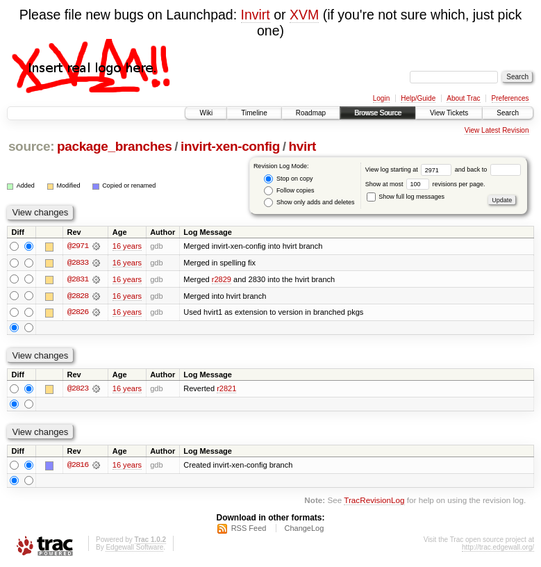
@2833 (77, 262)
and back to (488, 169)
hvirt (302, 146)
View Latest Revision (497, 130)
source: (31, 146)
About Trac (463, 98)
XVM (304, 14)
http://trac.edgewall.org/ (498, 548)
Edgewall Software (134, 548)
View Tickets (449, 113)
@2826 (77, 312)
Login (381, 98)
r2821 (226, 390)
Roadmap (311, 113)
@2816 (77, 466)
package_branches (114, 146)
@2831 (77, 279)
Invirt (255, 14)
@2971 (77, 246)
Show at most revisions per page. (425, 184)
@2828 (77, 296)
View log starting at (410, 169)
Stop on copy (288, 178)
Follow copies (289, 190)
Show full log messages (405, 196)
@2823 (77, 389)
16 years (127, 246)
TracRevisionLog (374, 501)
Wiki (206, 113)
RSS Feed (249, 529)
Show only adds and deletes (309, 202)
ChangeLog (304, 529)
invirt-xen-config (230, 146)
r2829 (221, 279)
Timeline (254, 113)
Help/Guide (418, 98)
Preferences (510, 98)
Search (508, 113)
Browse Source (377, 113)
